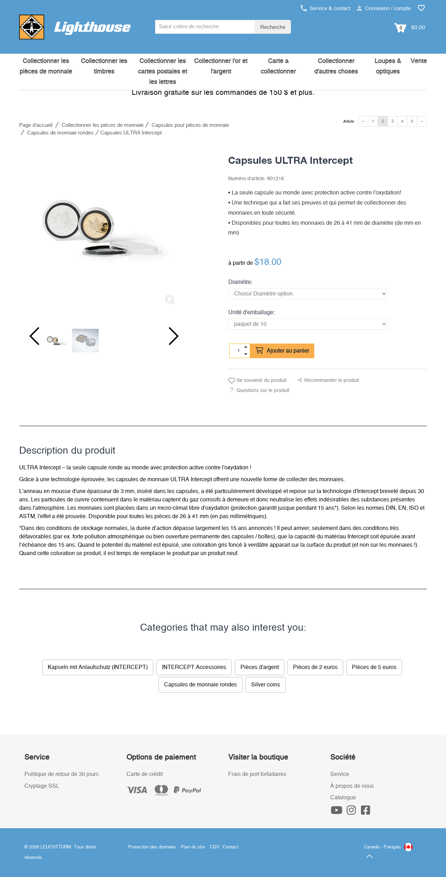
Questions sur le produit (263, 390)
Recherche (272, 27)
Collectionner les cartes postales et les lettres (162, 71)
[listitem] (101, 228)
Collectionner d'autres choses (336, 66)
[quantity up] (246, 347)
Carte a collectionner (278, 66)
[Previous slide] (33, 336)
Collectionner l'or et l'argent (220, 66)
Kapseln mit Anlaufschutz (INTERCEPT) (98, 667)
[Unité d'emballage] (307, 324)
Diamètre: (240, 282)
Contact (230, 847)
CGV (215, 847)
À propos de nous (352, 786)
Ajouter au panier (282, 351)
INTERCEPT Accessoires (194, 667)
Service (339, 774)
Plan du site (193, 847)
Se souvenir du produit (257, 381)
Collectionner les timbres (104, 66)
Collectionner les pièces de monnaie (46, 66)
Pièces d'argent (259, 667)
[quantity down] (246, 354)
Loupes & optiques (388, 66)
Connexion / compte (384, 8)
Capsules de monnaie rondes (200, 684)
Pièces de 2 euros (315, 667)
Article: (349, 121)
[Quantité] (239, 350)
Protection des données (152, 847)
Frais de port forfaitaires (257, 774)
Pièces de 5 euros (374, 667)
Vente (418, 61)
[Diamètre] (307, 293)
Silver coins (265, 684)
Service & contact (325, 8)
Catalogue (343, 797)
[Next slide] (169, 336)
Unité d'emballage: (251, 312)
